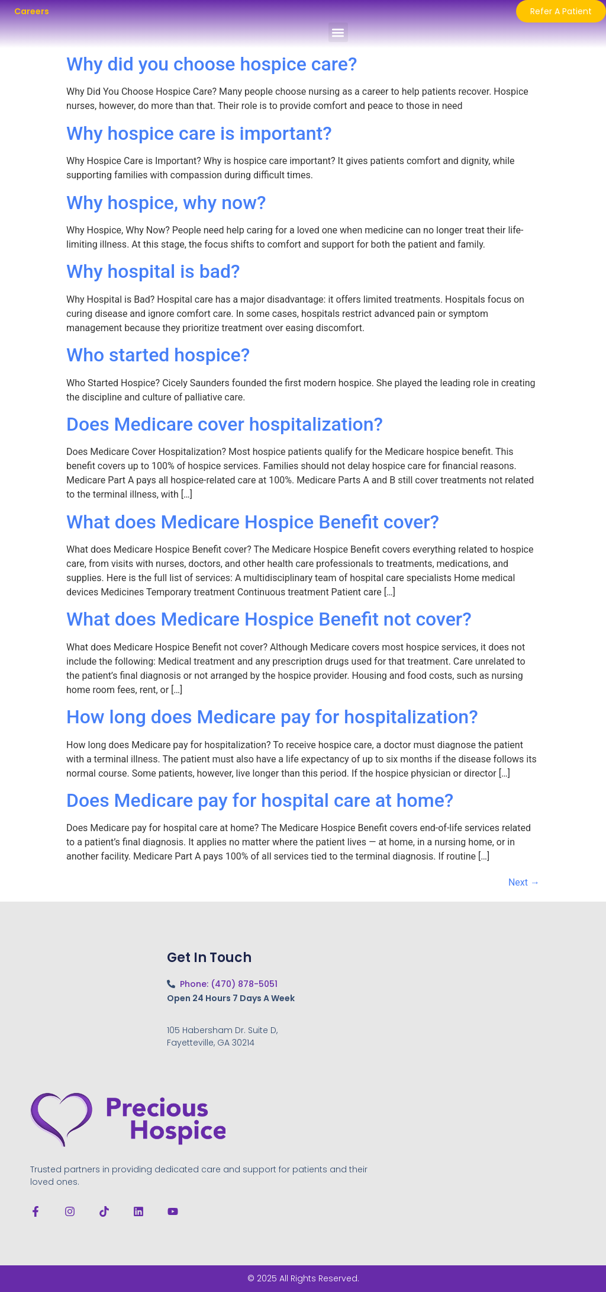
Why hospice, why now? (166, 202)
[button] (338, 32)
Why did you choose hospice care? (211, 64)
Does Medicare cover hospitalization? (224, 424)
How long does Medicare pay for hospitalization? (272, 717)
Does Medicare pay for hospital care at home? (259, 800)
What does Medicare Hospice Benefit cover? (252, 522)
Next (524, 882)
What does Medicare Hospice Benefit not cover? (269, 619)
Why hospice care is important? (199, 133)
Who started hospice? (158, 355)
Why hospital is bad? (153, 271)
